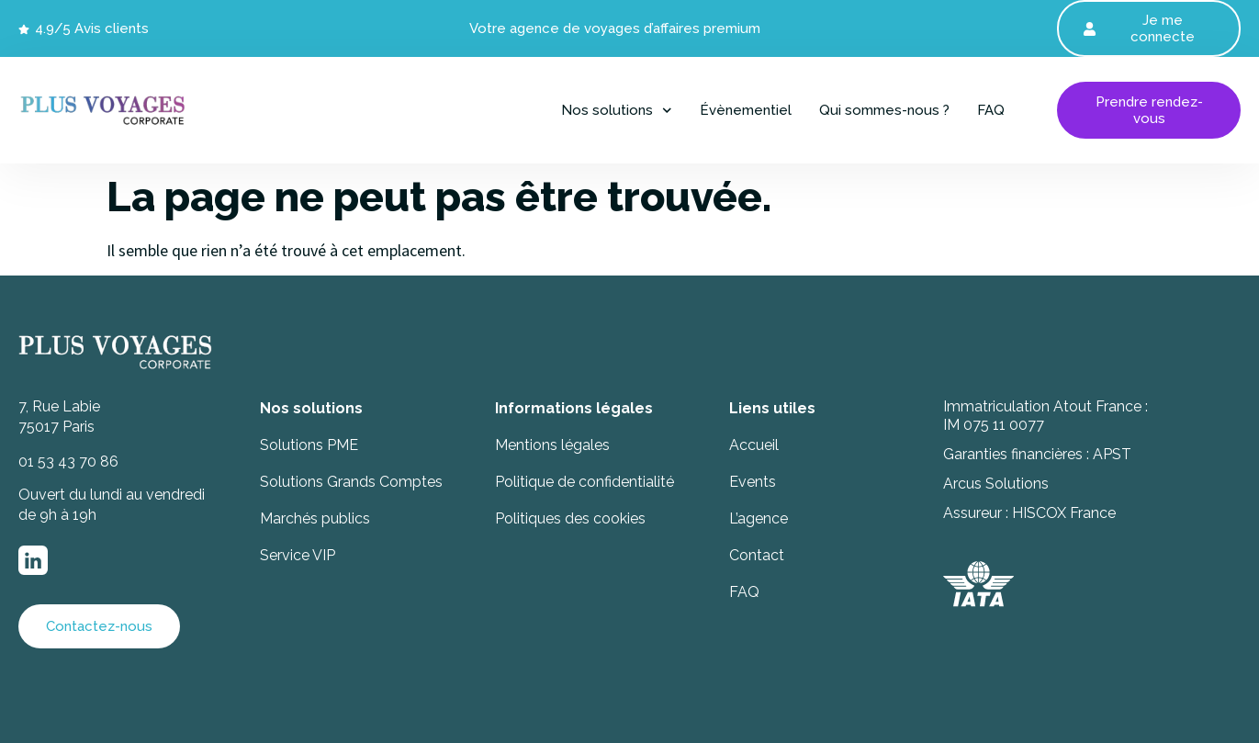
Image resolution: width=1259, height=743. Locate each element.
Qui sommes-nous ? (884, 110)
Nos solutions (616, 110)
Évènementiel (746, 110)
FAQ (991, 110)
